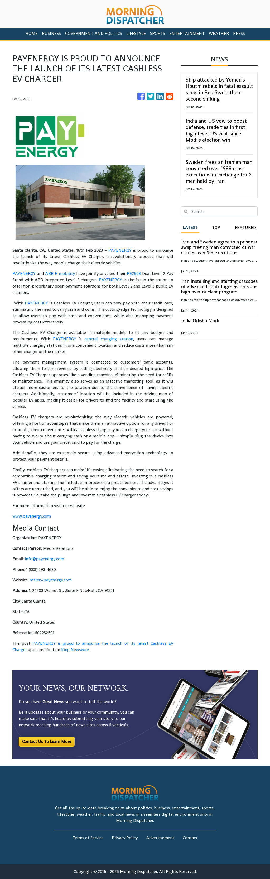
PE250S (134, 273)
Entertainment (187, 33)
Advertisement (160, 837)
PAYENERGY (120, 250)
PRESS (239, 33)
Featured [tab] (245, 227)
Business (51, 33)
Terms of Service (88, 837)
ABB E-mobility (60, 273)
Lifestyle (136, 33)
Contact (190, 837)
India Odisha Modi (200, 320)
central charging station (109, 339)
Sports (157, 33)
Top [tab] (216, 227)
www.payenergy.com (31, 516)
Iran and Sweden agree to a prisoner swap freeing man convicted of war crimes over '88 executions (219, 247)
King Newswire (75, 649)
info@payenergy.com (44, 559)
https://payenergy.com (51, 580)
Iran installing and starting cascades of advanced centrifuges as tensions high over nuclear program (219, 286)
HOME (31, 33)
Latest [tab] (190, 227)
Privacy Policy (125, 837)
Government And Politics (93, 33)
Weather (219, 33)
